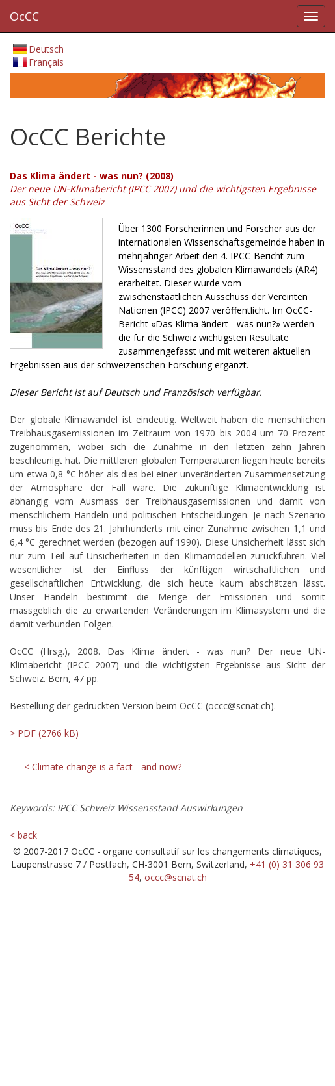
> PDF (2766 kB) (43, 733)
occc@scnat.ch (175, 877)
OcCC (24, 16)
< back (23, 835)
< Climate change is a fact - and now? (102, 767)
